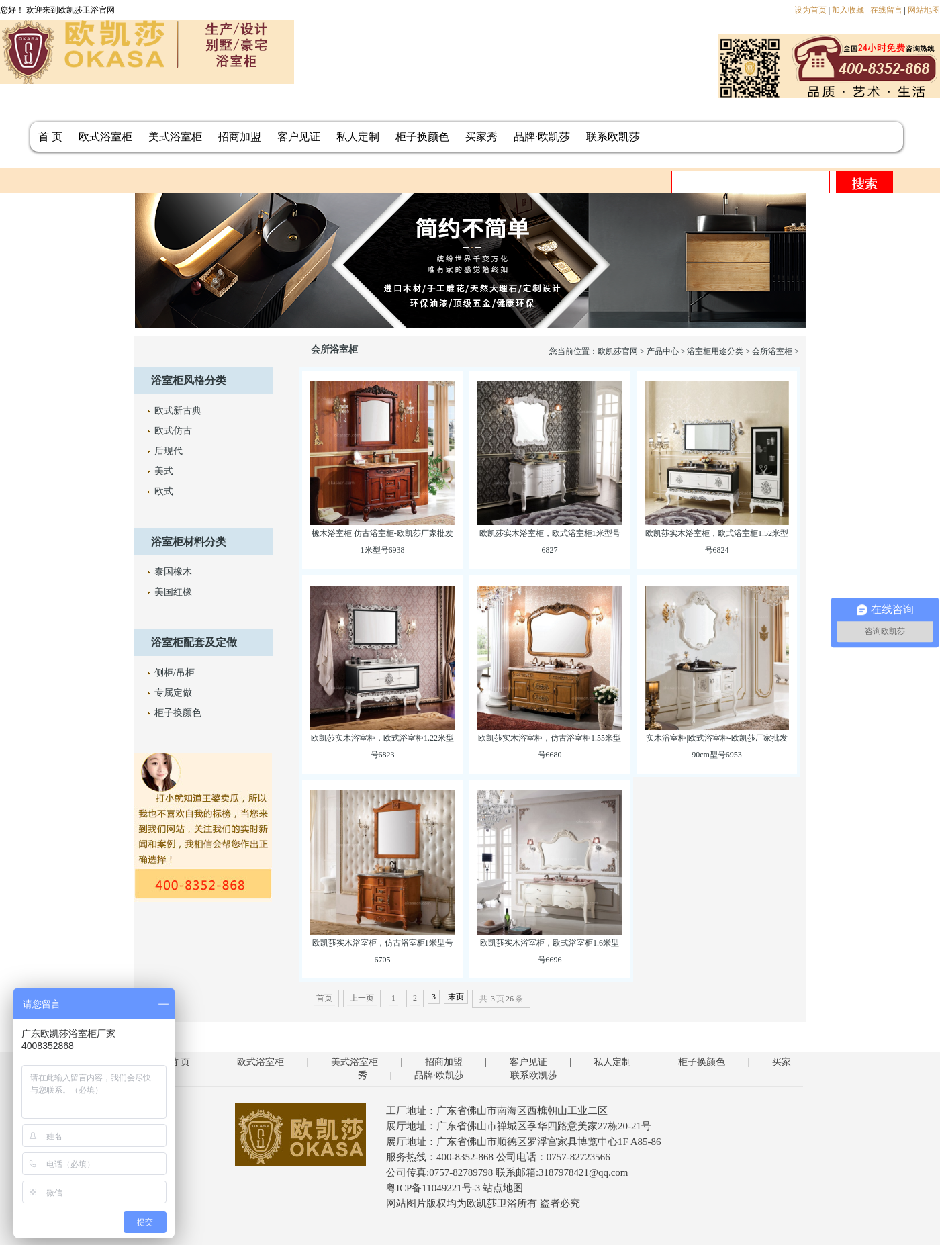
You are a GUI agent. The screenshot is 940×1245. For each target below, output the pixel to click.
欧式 (163, 491)
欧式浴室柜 (105, 136)
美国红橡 (173, 592)
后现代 (168, 451)
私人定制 (357, 136)
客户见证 (298, 136)
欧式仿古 (173, 431)
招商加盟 (239, 136)
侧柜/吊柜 (174, 672)
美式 (163, 471)
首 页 (50, 136)
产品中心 (663, 351)
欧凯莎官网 (618, 351)
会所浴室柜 (772, 351)
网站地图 (924, 10)
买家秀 (481, 136)
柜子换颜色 (422, 136)
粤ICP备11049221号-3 (433, 1188)
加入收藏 (848, 10)
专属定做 (173, 693)
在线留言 (886, 10)
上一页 (362, 998)
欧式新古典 (177, 411)
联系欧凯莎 (613, 136)
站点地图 (503, 1188)
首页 (324, 998)
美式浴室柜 (175, 136)
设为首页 (810, 10)
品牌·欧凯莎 (542, 136)
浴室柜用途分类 (715, 351)
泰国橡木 (173, 572)
